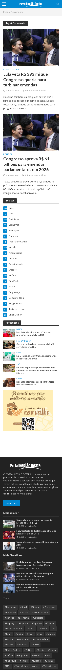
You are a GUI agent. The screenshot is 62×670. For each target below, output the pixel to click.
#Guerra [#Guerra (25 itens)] (30, 628)
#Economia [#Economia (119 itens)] (23, 617)
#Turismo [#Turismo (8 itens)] (36, 660)
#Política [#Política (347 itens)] (28, 650)
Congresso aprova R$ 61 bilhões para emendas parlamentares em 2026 (26, 164)
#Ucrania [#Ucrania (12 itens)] (49, 660)
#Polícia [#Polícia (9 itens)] (35, 644)
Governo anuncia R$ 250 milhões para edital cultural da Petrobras (34, 575)
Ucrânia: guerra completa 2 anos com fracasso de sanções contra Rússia (34, 563)
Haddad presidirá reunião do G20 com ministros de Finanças (35, 586)
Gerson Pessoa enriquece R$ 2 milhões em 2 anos (37, 543)
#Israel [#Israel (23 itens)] (8, 634)
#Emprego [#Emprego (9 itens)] (10, 623)
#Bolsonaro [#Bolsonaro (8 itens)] (10, 607)
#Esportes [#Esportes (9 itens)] (37, 623)
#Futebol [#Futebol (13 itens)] (49, 623)
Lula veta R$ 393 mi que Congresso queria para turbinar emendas (25, 79)
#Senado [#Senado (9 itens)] (36, 655)
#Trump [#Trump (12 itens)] (24, 660)
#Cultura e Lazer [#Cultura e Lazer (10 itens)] (40, 612)
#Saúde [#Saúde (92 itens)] (9, 655)
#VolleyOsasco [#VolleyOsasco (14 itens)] (49, 666)
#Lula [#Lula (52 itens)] (39, 634)
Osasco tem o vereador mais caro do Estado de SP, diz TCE (34, 521)
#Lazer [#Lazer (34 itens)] (30, 634)
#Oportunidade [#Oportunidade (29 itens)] (40, 639)
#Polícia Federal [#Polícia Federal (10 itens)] (13, 650)
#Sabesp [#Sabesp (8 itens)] (52, 650)
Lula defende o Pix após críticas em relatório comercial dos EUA (33, 333)
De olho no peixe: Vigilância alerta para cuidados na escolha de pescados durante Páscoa (36, 370)
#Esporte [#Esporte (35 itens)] (23, 623)
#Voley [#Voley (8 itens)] (35, 666)
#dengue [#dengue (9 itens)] (9, 617)
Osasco (20, 353)
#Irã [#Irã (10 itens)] (53, 628)
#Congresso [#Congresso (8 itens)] (49, 607)
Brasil (19, 329)
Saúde (19, 364)
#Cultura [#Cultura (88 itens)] (24, 612)
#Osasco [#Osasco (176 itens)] (9, 644)
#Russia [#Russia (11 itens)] (40, 650)
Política (7, 154)
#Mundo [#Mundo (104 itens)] (50, 634)
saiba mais (11, 502)
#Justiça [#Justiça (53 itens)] (19, 634)
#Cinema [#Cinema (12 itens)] (35, 607)
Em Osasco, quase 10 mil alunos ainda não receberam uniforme (36, 357)
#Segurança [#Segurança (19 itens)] (22, 655)
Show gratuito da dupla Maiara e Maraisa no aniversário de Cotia (36, 532)
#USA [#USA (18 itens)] (7, 666)
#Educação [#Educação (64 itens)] (38, 617)
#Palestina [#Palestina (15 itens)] (22, 644)
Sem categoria (11, 70)
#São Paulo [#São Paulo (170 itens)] (10, 660)
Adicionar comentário (35, 90)
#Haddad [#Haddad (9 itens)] (42, 628)
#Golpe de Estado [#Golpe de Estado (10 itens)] (13, 628)
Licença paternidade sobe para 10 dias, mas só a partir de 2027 (35, 383)
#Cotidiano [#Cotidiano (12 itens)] (10, 612)
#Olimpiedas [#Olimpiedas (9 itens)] (23, 639)
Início (5, 12)
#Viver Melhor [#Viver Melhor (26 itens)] (21, 666)
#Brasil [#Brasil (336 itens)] (23, 607)
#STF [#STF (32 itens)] (47, 655)
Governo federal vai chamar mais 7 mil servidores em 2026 (35, 345)
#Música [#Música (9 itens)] (9, 639)
